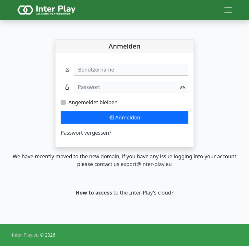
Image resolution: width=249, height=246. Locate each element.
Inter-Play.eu (26, 235)
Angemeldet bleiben (93, 102)
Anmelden (124, 117)
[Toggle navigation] (228, 10)
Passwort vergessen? (86, 132)
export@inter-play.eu (146, 164)
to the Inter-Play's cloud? (124, 192)
